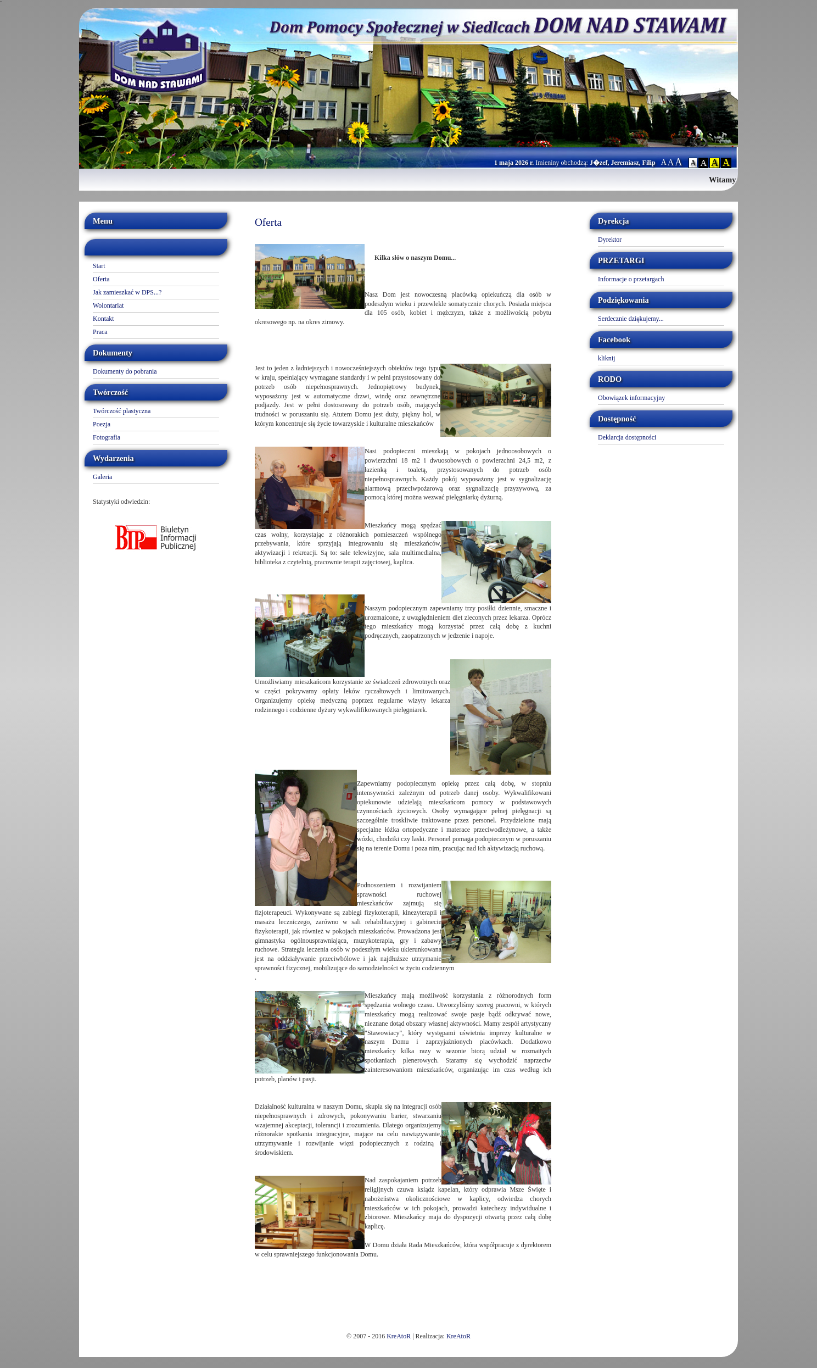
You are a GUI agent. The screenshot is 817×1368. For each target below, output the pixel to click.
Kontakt (103, 318)
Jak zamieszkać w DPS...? (127, 292)
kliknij (606, 358)
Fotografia (106, 437)
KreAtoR (399, 1336)
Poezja (101, 424)
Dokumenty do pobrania (125, 371)
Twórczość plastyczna (121, 411)
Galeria (102, 477)
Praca (100, 332)
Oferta (101, 279)
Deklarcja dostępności (627, 437)
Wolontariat (108, 305)
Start (99, 266)
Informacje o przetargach (631, 279)
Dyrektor (610, 239)
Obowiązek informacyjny (631, 398)
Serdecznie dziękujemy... (631, 318)
